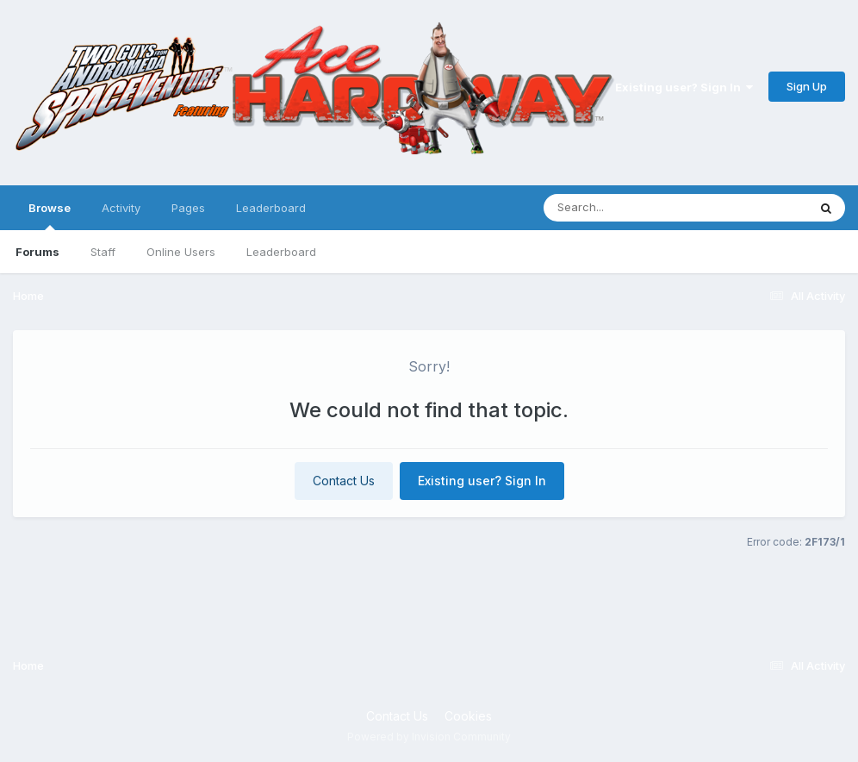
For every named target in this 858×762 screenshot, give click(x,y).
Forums (37, 252)
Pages (188, 208)
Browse (49, 215)
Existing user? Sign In (684, 87)
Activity (121, 208)
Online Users (180, 252)
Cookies (468, 716)
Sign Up (806, 86)
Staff (102, 252)
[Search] (628, 208)
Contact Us (344, 480)
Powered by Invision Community (429, 736)
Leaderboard (281, 252)
